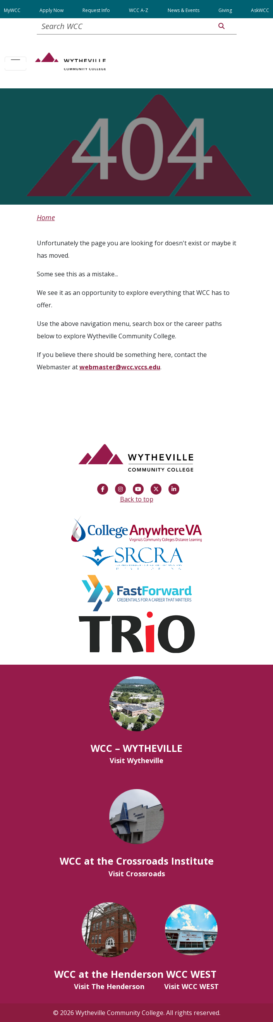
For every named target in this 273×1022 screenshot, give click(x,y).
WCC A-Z (138, 10)
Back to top (136, 499)
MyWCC (12, 10)
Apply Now (51, 10)
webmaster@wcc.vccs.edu (119, 367)
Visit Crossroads (136, 873)
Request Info (96, 10)
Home (46, 217)
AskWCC (260, 10)
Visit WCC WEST (191, 986)
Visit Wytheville (136, 760)
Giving (225, 10)
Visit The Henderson (109, 986)
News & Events (183, 10)
